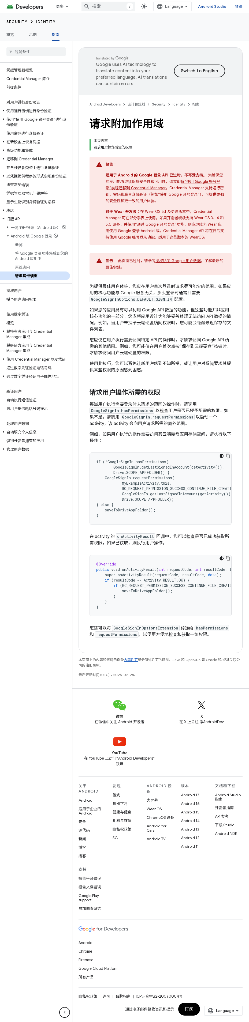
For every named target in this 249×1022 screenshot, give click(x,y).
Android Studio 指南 (228, 797)
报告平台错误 (90, 878)
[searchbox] (36, 51)
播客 (82, 856)
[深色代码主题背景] (221, 456)
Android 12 (190, 837)
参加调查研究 (90, 908)
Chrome (85, 951)
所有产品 (86, 977)
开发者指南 (224, 807)
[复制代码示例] (228, 456)
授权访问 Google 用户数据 (178, 260)
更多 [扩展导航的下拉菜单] (60, 6)
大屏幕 (152, 800)
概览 (10, 34)
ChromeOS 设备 (160, 817)
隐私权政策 (122, 829)
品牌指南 (123, 996)
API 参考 (222, 816)
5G (115, 837)
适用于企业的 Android (90, 811)
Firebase (86, 959)
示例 (33, 34)
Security (16, 21)
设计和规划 (136, 104)
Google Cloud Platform (98, 968)
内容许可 (131, 660)
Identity (45, 21)
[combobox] (108, 6)
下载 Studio (224, 825)
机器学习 (120, 803)
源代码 (84, 830)
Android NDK (226, 833)
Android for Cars (156, 828)
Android (85, 800)
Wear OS (154, 808)
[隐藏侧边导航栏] (64, 1012)
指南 (195, 104)
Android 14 (190, 820)
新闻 (82, 838)
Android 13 (190, 829)
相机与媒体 (122, 820)
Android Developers (105, 104)
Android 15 (190, 812)
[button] (35, 111)
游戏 (116, 795)
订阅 (189, 1009)
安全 (82, 821)
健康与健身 (122, 812)
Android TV (156, 838)
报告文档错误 (90, 887)
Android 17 (190, 795)
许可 (106, 996)
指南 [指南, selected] (56, 34)
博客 (82, 847)
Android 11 (190, 846)
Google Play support (89, 897)
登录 (239, 6)
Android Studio (212, 6)
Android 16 (190, 803)
